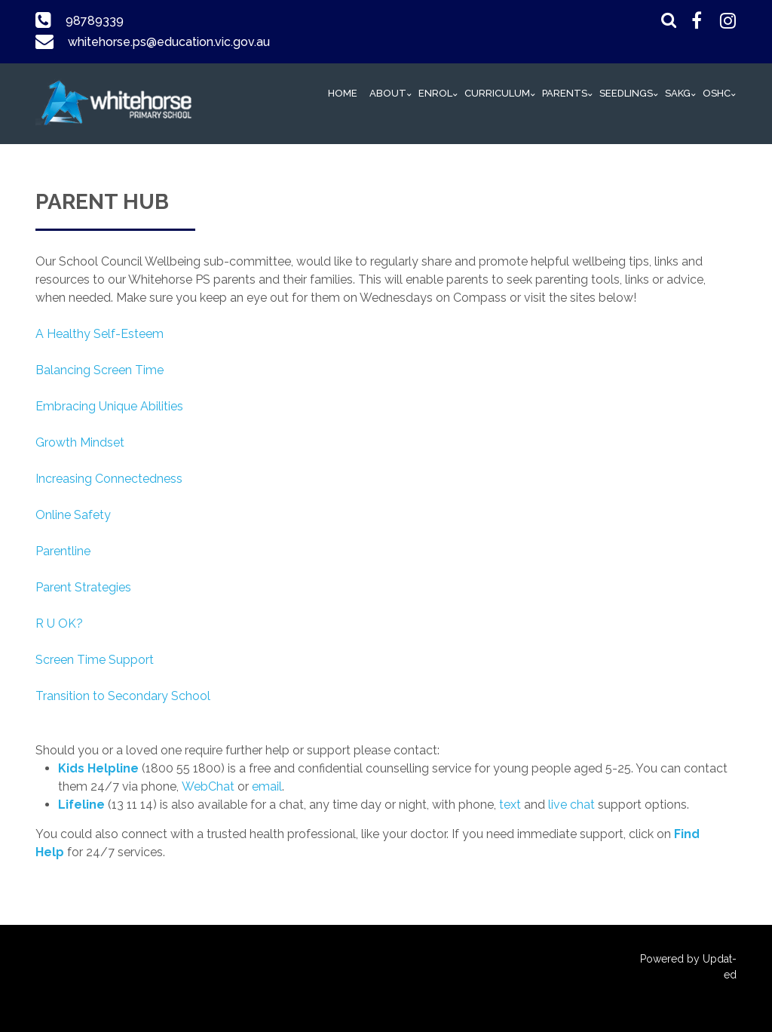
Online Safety (73, 515)
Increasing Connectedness (108, 478)
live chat (571, 804)
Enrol (435, 93)
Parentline (62, 551)
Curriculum (497, 93)
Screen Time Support (94, 660)
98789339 (95, 21)
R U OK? (59, 623)
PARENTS (564, 93)
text (510, 804)
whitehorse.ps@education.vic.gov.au (168, 42)
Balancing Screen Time (99, 370)
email (267, 786)
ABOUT (387, 93)
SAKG (678, 93)
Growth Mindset (79, 442)
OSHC (717, 93)
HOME (342, 93)
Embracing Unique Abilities (109, 406)
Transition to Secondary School (122, 696)
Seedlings (626, 93)
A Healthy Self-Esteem (99, 334)
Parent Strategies (83, 587)
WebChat (208, 786)
